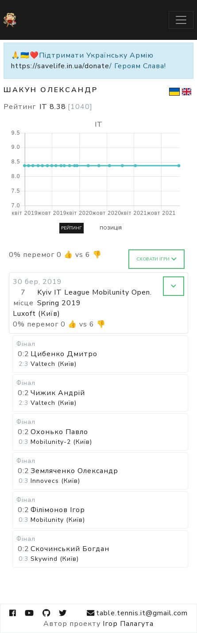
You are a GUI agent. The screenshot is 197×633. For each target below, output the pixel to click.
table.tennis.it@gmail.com (137, 613)
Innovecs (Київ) (55, 481)
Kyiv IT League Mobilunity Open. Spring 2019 (94, 297)
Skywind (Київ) (55, 559)
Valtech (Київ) (54, 364)
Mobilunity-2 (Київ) (61, 442)
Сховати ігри (156, 259)
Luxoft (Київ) (36, 313)
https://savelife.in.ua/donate (60, 66)
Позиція (111, 228)
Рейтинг (71, 228)
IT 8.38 (66, 107)
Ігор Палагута (128, 624)
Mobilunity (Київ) (58, 520)
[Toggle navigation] (181, 20)
